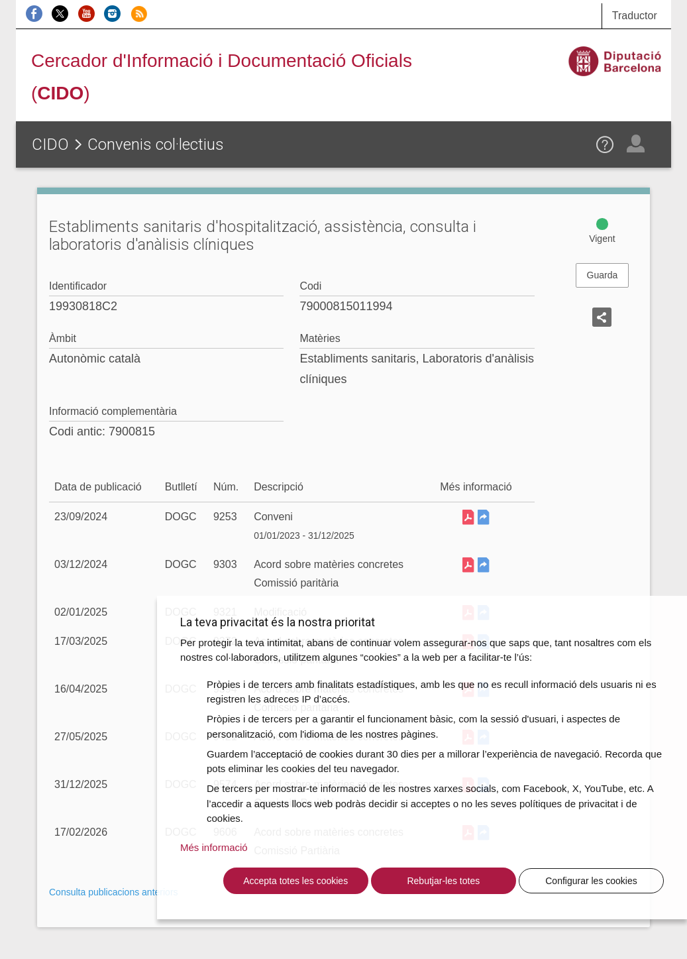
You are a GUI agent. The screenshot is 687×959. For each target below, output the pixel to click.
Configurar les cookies (591, 880)
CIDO (50, 144)
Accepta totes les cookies (295, 880)
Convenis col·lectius (155, 144)
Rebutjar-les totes (443, 880)
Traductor (634, 15)
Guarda (602, 275)
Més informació (214, 847)
